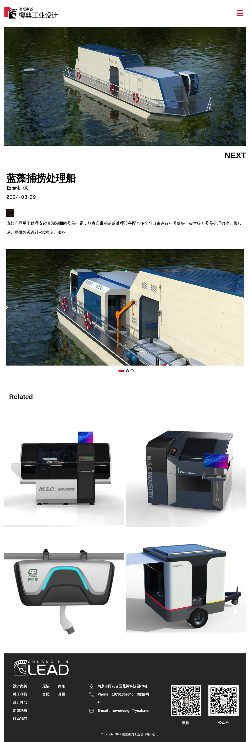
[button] (234, 308)
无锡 (45, 686)
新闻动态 (20, 710)
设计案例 (20, 686)
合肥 (45, 694)
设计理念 (20, 702)
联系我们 (20, 719)
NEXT (235, 155)
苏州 (61, 694)
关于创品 (20, 694)
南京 (61, 686)
